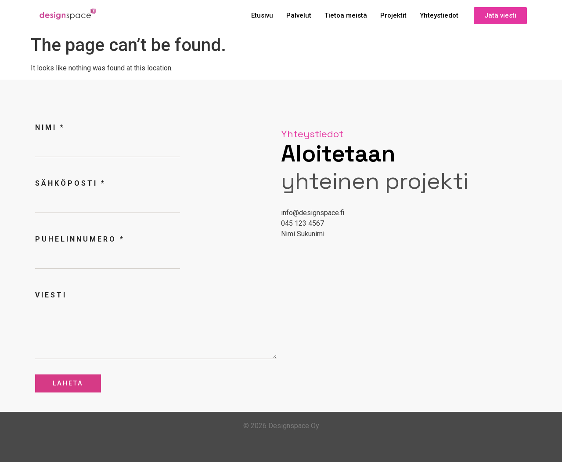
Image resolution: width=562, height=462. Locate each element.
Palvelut (298, 15)
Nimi (49, 127)
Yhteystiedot (439, 15)
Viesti (51, 295)
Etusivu (262, 15)
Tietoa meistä (345, 15)
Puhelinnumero (79, 239)
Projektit (393, 15)
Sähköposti (69, 183)
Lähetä (68, 383)
